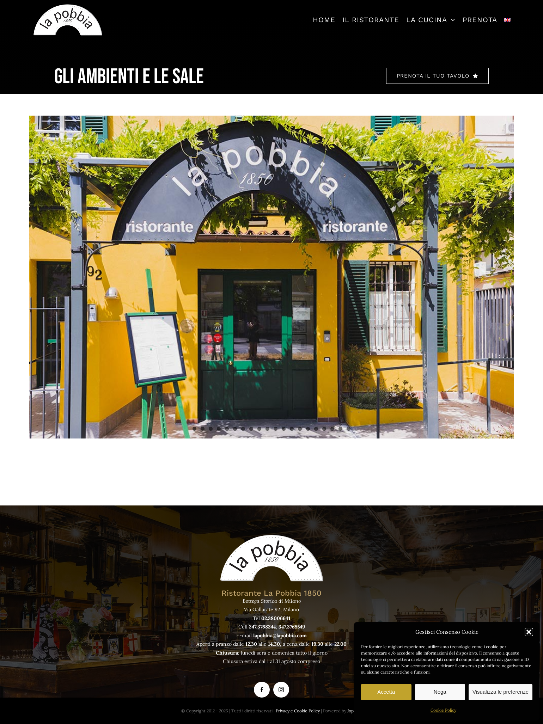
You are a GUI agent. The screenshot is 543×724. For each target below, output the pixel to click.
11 (275, 429)
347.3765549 (292, 627)
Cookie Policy (443, 710)
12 (284, 429)
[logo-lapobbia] (67, 6)
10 (267, 429)
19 (340, 429)
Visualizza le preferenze (500, 692)
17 (324, 429)
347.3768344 (262, 627)
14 (300, 429)
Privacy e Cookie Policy (298, 710)
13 (292, 429)
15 (308, 429)
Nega (440, 692)
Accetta (386, 692)
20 (348, 429)
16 (316, 429)
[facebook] (262, 690)
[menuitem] (507, 20)
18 (332, 429)
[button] (528, 632)
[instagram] (281, 690)
